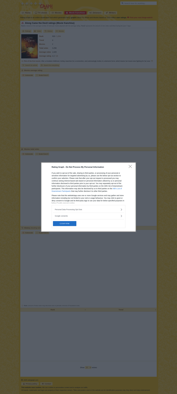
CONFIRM (64, 224)
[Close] (131, 167)
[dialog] (88, 197)
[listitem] (88, 209)
